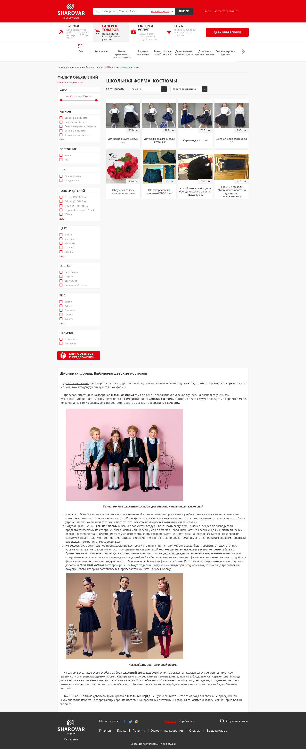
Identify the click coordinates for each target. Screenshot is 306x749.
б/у (66, 159)
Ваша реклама (217, 730)
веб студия (169, 743)
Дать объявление (227, 32)
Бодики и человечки (143, 53)
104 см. (69, 214)
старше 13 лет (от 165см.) (79, 210)
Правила (139, 730)
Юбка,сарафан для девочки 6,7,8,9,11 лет (159, 191)
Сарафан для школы (195, 140)
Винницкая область (76, 117)
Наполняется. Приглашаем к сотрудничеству (150, 32)
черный (69, 251)
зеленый (70, 243)
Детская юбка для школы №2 (123, 140)
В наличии (71, 339)
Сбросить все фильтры (70, 82)
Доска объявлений (76, 383)
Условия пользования (167, 730)
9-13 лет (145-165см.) (77, 205)
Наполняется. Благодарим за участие (114, 32)
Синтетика (71, 280)
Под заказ (70, 343)
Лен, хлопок (71, 272)
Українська (186, 721)
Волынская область (76, 122)
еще (62, 139)
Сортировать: (115, 89)
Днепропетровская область (80, 126)
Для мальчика (73, 176)
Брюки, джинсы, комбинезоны (163, 53)
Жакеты (69, 318)
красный (70, 239)
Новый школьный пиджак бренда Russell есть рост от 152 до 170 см (195, 191)
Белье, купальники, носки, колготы (122, 54)
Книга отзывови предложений (82, 355)
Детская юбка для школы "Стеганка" (159, 140)
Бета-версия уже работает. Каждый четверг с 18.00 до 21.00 (78, 31)
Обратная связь (237, 721)
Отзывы (195, 730)
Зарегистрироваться (225, 11)
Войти (207, 11)
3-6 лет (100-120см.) (76, 197)
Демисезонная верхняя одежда (184, 53)
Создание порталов (142, 743)
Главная (105, 730)
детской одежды (174, 553)
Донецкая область (75, 130)
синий (68, 234)
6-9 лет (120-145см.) (76, 201)
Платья (69, 314)
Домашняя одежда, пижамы (204, 53)
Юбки (68, 306)
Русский (170, 721)
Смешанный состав (76, 285)
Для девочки (72, 180)
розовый (70, 247)
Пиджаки (70, 310)
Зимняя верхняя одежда (225, 53)
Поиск (184, 11)
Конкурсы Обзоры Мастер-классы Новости (185, 30)
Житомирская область (77, 135)
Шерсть (69, 276)
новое (68, 155)
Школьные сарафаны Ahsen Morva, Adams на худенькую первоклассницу (232, 191)
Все (80, 48)
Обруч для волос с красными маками (123, 191)
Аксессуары (101, 51)
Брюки (68, 301)
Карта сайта (71, 739)
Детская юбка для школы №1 (231, 140)
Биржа (121, 730)
